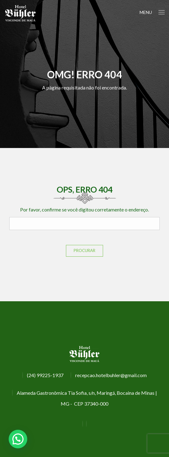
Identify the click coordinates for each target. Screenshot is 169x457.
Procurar (84, 250)
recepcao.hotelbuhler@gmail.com (111, 375)
